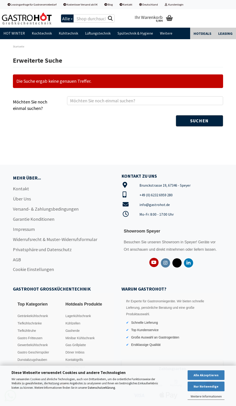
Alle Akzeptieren (206, 375)
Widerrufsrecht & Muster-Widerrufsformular (55, 239)
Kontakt (126, 4)
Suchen (199, 121)
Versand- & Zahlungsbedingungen (46, 209)
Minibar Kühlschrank (80, 338)
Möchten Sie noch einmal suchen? (30, 105)
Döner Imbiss (74, 352)
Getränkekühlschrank (33, 316)
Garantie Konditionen (33, 219)
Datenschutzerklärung (101, 388)
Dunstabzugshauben (32, 360)
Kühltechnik (68, 33)
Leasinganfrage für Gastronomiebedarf (32, 4)
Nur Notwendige (206, 386)
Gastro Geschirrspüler (33, 352)
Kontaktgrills (74, 360)
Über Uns (22, 199)
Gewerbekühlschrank (33, 345)
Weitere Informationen (206, 396)
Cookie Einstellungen (33, 269)
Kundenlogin (174, 4)
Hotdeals (202, 33)
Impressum (24, 229)
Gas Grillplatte (75, 345)
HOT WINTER (14, 33)
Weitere (166, 33)
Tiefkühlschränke (30, 323)
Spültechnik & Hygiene (135, 33)
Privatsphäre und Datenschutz (42, 249)
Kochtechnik (42, 33)
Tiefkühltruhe (27, 330)
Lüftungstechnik (98, 33)
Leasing (225, 33)
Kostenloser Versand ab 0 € (80, 4)
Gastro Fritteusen (30, 338)
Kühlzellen (72, 323)
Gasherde (72, 330)
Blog (108, 4)
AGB (17, 259)
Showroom (171, 242)
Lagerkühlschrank (78, 316)
